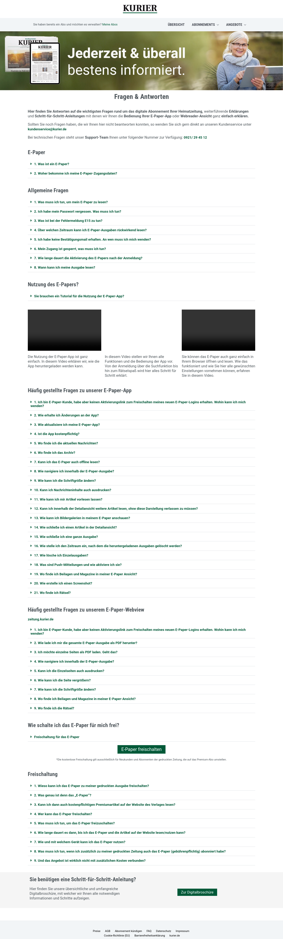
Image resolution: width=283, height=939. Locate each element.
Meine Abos (109, 24)
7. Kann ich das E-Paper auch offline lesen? (69, 459)
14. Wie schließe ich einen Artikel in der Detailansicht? (78, 523)
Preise (87, 923)
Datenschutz (146, 923)
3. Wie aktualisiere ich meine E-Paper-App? (69, 422)
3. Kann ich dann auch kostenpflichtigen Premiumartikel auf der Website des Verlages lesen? (109, 798)
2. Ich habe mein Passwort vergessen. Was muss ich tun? (80, 211)
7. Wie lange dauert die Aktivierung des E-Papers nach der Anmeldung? (92, 257)
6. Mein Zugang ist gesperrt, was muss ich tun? (72, 247)
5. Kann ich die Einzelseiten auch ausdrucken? (71, 665)
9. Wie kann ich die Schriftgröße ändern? (67, 477)
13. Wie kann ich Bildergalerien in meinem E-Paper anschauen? (85, 514)
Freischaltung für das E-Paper (58, 731)
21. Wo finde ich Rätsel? (53, 588)
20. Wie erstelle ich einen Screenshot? (65, 579)
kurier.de (159, 928)
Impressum (163, 923)
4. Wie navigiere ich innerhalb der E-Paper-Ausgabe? (76, 656)
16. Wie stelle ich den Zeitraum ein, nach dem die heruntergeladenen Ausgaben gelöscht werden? (113, 542)
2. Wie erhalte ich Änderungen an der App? (68, 413)
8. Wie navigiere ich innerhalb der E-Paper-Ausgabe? (76, 468)
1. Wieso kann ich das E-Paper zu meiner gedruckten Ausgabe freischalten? (95, 779)
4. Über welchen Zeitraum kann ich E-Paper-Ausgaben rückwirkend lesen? (94, 229)
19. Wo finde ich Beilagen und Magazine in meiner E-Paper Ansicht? (89, 570)
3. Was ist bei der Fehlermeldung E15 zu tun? (70, 220)
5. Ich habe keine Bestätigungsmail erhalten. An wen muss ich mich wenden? (96, 238)
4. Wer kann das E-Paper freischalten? (65, 807)
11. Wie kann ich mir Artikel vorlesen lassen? (70, 496)
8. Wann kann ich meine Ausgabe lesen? (66, 266)
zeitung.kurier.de (41, 614)
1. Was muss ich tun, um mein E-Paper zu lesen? (73, 201)
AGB (95, 923)
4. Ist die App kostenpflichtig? (58, 431)
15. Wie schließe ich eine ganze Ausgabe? (68, 533)
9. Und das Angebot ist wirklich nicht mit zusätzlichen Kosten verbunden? (93, 853)
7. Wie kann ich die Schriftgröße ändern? (67, 684)
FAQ (133, 923)
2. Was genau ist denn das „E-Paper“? (64, 789)
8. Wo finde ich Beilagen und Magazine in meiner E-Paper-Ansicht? (88, 693)
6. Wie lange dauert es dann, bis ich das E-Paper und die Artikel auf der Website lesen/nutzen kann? (114, 825)
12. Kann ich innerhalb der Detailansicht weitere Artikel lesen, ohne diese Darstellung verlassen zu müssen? (121, 505)
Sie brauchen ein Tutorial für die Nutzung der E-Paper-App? (82, 294)
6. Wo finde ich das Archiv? (56, 450)
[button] (217, 24)
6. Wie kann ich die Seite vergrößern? (64, 674)
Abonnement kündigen (114, 923)
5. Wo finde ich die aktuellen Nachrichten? (68, 441)
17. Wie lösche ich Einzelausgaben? (63, 551)
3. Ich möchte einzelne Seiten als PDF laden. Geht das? (78, 647)
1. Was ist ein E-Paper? (52, 164)
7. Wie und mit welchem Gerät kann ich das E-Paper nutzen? (82, 835)
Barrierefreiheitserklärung (135, 928)
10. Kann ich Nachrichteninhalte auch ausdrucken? (75, 487)
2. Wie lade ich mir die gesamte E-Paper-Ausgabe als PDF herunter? (89, 638)
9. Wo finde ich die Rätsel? (55, 702)
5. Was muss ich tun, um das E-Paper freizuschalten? (77, 816)
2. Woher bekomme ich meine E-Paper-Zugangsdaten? (78, 173)
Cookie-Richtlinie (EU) (186, 923)
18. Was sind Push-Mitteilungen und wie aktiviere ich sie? (80, 560)
